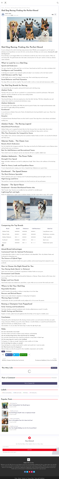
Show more (54, 367)
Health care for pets (17, 392)
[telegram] (34, 472)
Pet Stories (7, 7)
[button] (57, 2)
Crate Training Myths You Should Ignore (19, 405)
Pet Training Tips (33, 392)
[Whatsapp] (23, 354)
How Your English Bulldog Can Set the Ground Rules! (22, 428)
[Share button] (29, 354)
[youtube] (29, 472)
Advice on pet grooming (7, 392)
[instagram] (32, 472)
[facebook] (25, 472)
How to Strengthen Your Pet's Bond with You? (21, 420)
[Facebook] (9, 354)
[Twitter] (16, 354)
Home (2, 7)
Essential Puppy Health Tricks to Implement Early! (22, 412)
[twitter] (27, 472)
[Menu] (2, 2)
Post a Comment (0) (29, 383)
